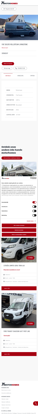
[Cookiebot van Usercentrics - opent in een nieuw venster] (30, 178)
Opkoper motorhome (6, 404)
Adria (2, 413)
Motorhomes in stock (6, 390)
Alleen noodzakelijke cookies (19, 234)
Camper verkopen (5, 407)
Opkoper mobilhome (5, 402)
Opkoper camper (5, 399)
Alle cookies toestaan (19, 225)
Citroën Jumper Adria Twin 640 (14, 266)
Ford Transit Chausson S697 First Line (17, 331)
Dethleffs (29, 413)
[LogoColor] (9, 3)
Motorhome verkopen (5, 396)
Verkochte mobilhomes (6, 393)
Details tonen (30, 221)
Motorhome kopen (5, 387)
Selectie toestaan (19, 230)
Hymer (32, 413)
